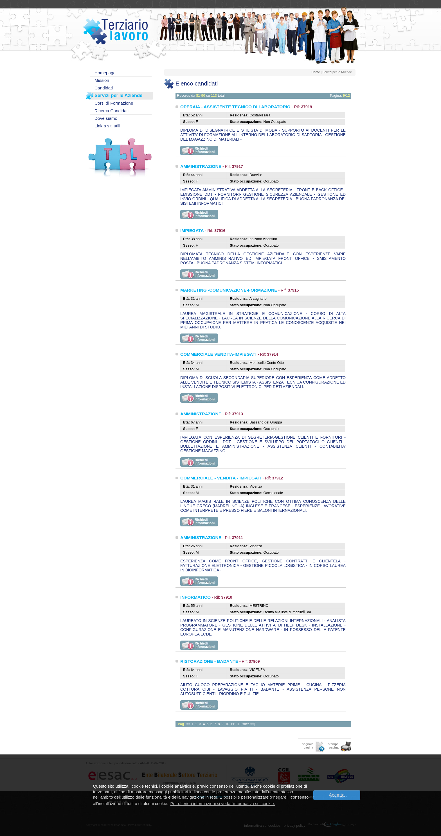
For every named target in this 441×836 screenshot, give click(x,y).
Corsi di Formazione (113, 103)
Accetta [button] (337, 795)
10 (227, 724)
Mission (101, 80)
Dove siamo (105, 118)
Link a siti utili (107, 125)
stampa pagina (333, 745)
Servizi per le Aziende (118, 95)
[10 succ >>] (246, 724)
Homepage (105, 72)
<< (188, 724)
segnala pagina (307, 745)
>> (233, 724)
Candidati (103, 87)
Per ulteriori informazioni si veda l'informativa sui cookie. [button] (222, 803)
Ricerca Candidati (111, 110)
